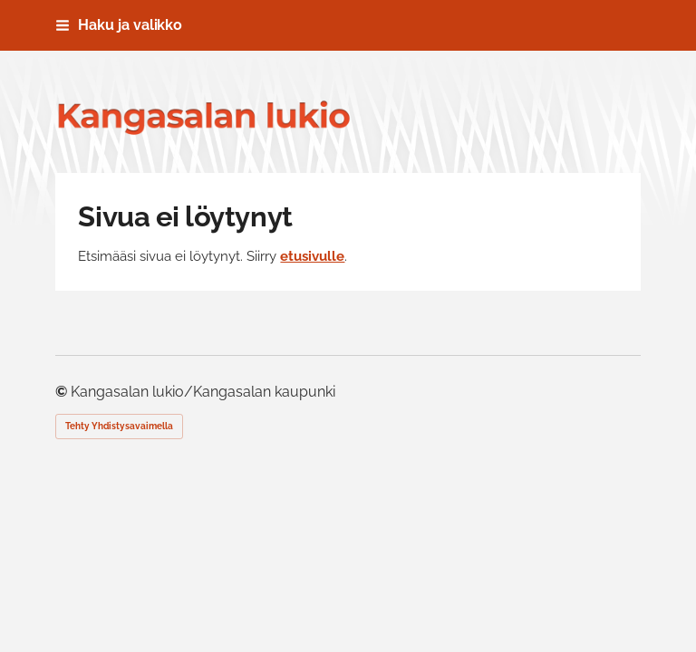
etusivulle (312, 256)
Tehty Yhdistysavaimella (119, 426)
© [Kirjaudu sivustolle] (63, 391)
